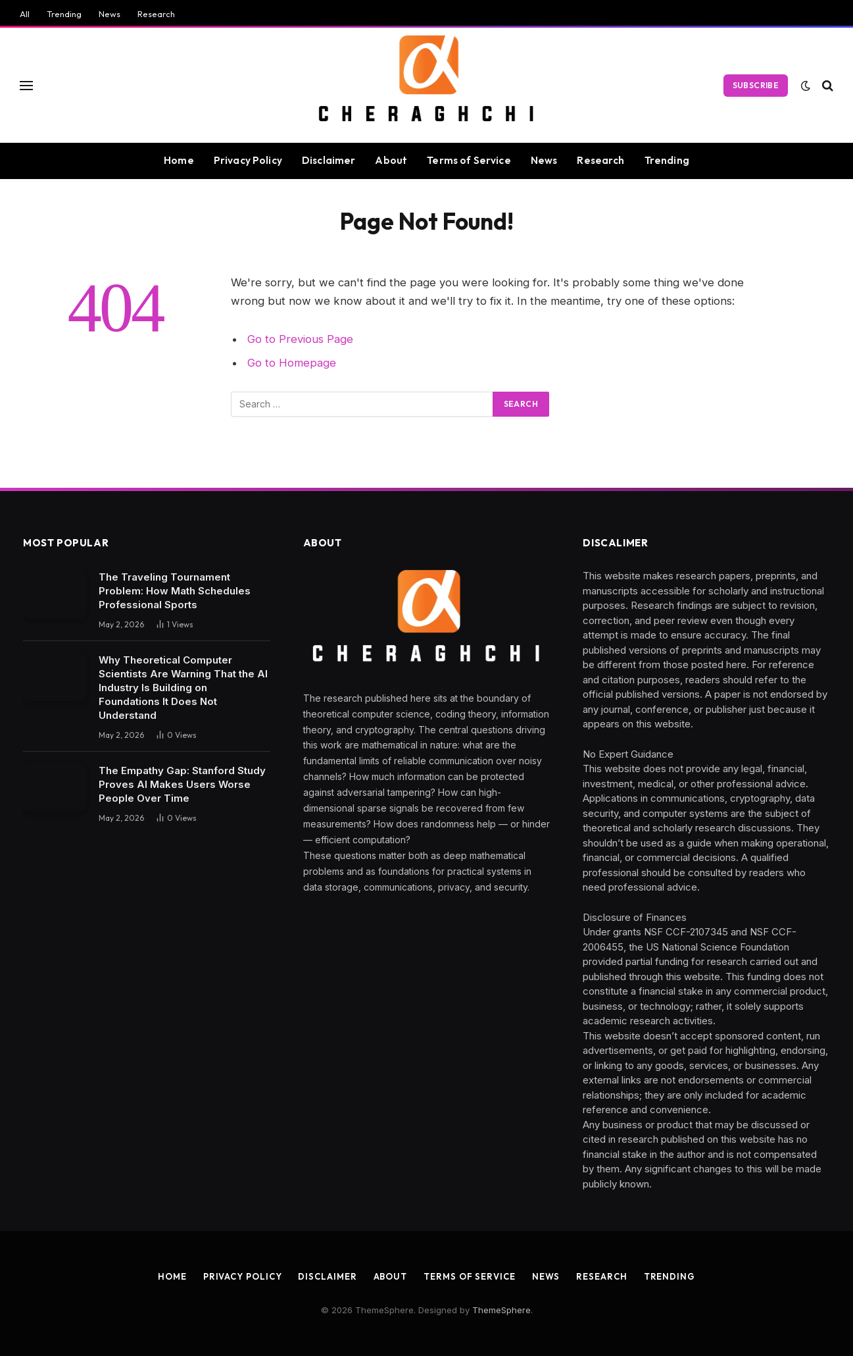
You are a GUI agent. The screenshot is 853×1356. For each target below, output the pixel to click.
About (391, 160)
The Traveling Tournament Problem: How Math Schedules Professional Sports (175, 591)
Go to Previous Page (300, 339)
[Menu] (26, 85)
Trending (64, 14)
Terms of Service (468, 160)
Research (156, 14)
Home (179, 160)
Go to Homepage (291, 362)
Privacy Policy (248, 160)
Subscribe (756, 85)
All (25, 14)
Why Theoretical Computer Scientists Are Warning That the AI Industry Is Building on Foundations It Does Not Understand (183, 687)
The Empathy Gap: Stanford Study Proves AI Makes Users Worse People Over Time (182, 784)
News (109, 14)
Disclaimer (329, 160)
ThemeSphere (501, 1310)
